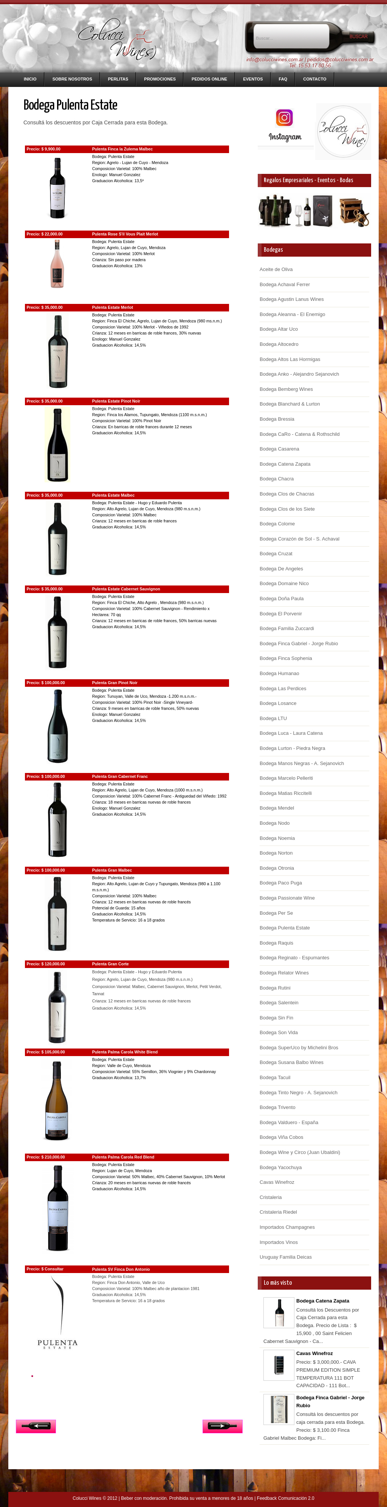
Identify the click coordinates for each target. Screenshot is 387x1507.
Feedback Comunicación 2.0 (285, 1498)
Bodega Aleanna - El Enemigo (292, 314)
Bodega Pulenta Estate (285, 928)
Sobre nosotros (72, 79)
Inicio (30, 79)
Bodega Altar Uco (279, 329)
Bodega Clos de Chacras (287, 494)
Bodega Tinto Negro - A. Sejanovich (298, 1092)
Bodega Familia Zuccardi (287, 628)
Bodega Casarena (279, 449)
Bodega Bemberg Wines (286, 389)
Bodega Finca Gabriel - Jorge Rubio (299, 643)
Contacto (314, 79)
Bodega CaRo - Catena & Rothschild (300, 434)
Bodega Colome (277, 524)
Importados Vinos (279, 1242)
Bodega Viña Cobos (281, 1137)
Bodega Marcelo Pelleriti (286, 778)
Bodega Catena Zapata (285, 464)
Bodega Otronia (277, 868)
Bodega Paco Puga (281, 883)
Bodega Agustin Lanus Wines (292, 299)
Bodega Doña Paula (281, 598)
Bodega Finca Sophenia (286, 658)
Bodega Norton (276, 853)
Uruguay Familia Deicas (286, 1257)
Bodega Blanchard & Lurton (290, 404)
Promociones (160, 79)
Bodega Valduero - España (289, 1122)
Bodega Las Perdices (283, 688)
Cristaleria (271, 1197)
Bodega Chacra (277, 479)
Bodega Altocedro (279, 344)
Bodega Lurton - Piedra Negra (292, 748)
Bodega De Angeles (281, 569)
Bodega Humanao (279, 673)
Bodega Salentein (279, 1002)
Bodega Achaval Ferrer (285, 284)
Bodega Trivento (278, 1107)
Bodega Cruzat (276, 553)
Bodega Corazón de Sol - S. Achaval (299, 539)
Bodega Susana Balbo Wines (292, 1062)
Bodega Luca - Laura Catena (291, 733)
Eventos (253, 79)
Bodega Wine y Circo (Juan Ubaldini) (300, 1152)
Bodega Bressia (277, 419)
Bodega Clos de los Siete (287, 509)
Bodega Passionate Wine (287, 898)
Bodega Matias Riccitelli (286, 793)
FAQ (283, 79)
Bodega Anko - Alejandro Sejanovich (299, 374)
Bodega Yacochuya (281, 1167)
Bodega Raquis (276, 943)
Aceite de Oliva (276, 269)
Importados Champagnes (287, 1227)
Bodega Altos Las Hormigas (290, 359)
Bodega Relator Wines (284, 973)
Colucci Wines (87, 1498)
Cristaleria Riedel (278, 1212)
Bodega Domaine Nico (284, 583)
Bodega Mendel (277, 808)
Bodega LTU (273, 718)
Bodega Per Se (276, 913)
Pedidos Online (209, 79)
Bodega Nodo (275, 823)
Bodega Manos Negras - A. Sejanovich (302, 763)
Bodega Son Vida (279, 1032)
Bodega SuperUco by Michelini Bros (299, 1047)
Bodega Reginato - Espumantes (294, 957)
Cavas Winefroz (277, 1182)
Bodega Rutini (275, 988)
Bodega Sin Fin (276, 1018)
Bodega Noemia (277, 838)
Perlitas (118, 79)
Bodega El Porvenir (281, 613)
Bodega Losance (278, 703)
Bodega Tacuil (275, 1077)
